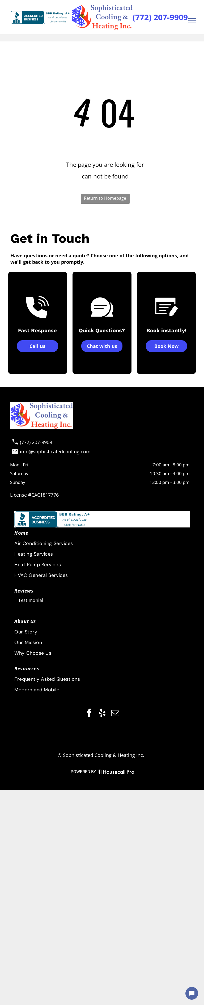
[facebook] (89, 713)
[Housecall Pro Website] (116, 772)
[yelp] (102, 713)
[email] (115, 713)
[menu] (192, 21)
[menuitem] (101, 668)
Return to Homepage (105, 198)
